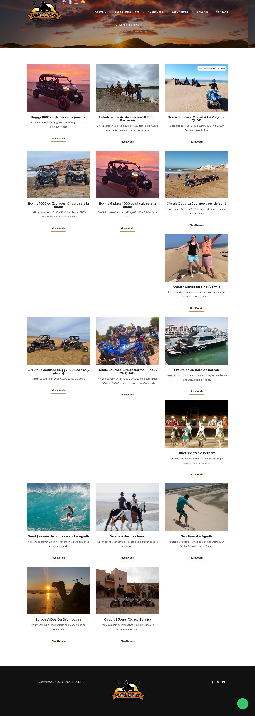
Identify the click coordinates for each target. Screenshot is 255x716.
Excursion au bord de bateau (196, 370)
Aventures (156, 12)
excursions (180, 12)
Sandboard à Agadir (196, 536)
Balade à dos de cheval (127, 536)
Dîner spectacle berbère (197, 453)
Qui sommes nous (127, 12)
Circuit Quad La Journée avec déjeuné (196, 203)
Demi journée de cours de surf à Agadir (58, 536)
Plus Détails (58, 138)
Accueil (100, 12)
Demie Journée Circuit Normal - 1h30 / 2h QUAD (127, 371)
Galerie (202, 12)
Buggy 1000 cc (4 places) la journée (58, 117)
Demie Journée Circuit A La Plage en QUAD (196, 118)
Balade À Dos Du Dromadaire (58, 619)
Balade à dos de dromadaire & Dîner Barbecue (127, 118)
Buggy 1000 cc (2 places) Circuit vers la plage (58, 205)
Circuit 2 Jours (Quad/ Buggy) (127, 619)
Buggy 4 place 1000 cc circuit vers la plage (127, 205)
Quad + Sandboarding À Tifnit (196, 286)
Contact (222, 12)
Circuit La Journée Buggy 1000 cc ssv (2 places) (58, 371)
